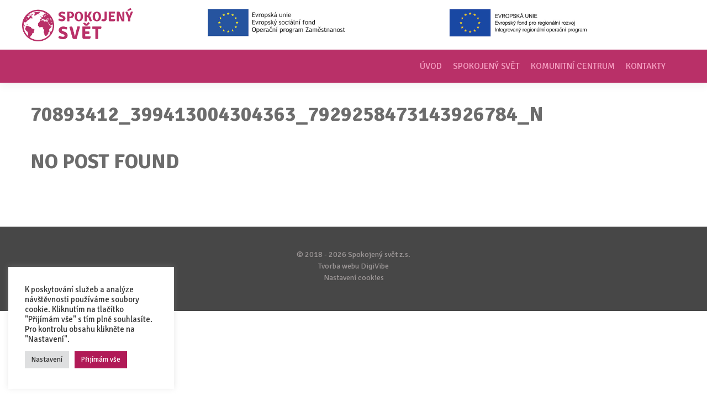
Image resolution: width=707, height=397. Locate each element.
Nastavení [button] (46, 359)
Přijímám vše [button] (100, 359)
